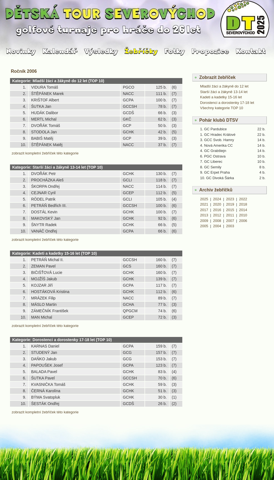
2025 (204, 199)
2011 (230, 215)
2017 (204, 210)
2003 (230, 226)
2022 (243, 199)
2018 (243, 204)
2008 (217, 221)
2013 (204, 215)
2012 (217, 215)
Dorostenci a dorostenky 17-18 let (227, 103)
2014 (243, 210)
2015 (230, 210)
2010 (243, 215)
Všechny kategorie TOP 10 (221, 108)
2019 (230, 204)
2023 (230, 199)
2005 (204, 226)
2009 (204, 221)
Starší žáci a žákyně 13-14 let (224, 92)
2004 (217, 226)
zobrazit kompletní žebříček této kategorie (45, 153)
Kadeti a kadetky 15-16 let (221, 97)
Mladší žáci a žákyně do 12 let (224, 86)
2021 (204, 204)
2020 (217, 204)
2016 (217, 210)
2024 (217, 199)
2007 (230, 221)
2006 (243, 221)
